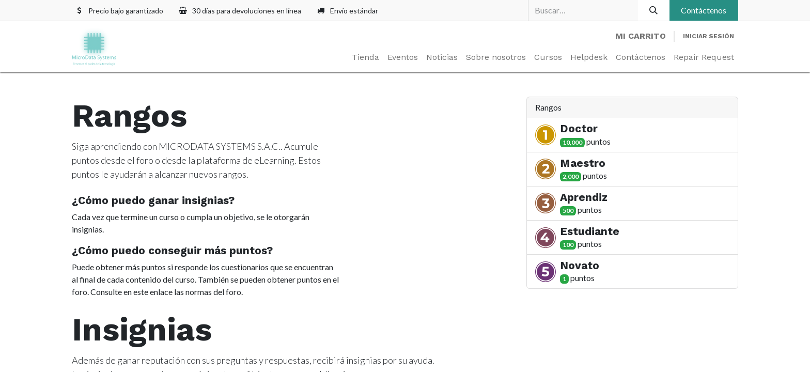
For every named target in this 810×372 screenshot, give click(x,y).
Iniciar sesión (708, 36)
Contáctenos (703, 10)
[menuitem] (365, 57)
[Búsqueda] (653, 10)
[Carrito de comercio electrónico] (641, 36)
